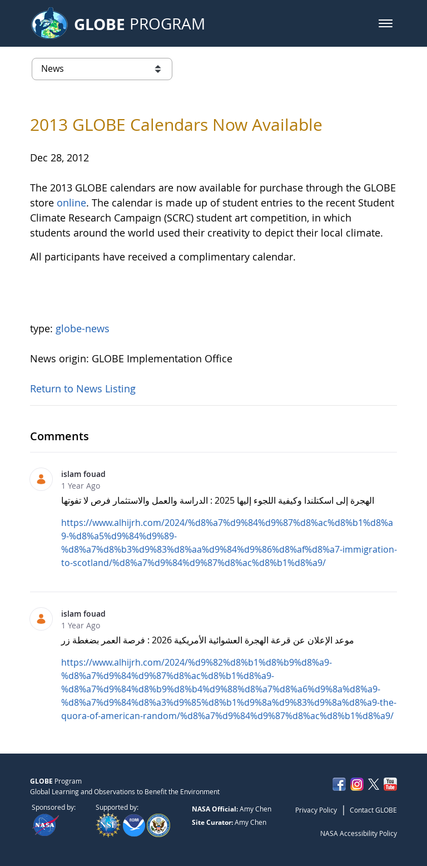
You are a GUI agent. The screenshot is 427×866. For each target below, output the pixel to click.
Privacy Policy (316, 809)
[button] (385, 23)
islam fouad (83, 474)
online (71, 202)
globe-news (83, 328)
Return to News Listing (83, 388)
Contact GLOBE (373, 809)
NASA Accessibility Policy (358, 833)
